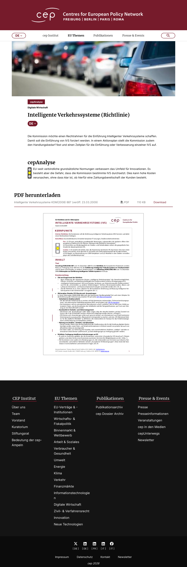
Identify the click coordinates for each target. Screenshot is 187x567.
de (18, 35)
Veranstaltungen (150, 420)
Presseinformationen (153, 414)
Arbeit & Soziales (66, 442)
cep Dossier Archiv (110, 414)
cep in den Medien (152, 427)
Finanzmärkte (64, 486)
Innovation (61, 518)
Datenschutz (85, 557)
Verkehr (59, 480)
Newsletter (146, 440)
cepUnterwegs (149, 433)
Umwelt (59, 460)
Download (160, 202)
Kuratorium (20, 427)
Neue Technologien (68, 524)
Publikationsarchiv (109, 407)
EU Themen (76, 35)
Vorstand (18, 420)
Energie (59, 467)
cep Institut (50, 35)
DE (32, 123)
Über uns (18, 407)
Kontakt (105, 557)
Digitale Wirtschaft (67, 504)
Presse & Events (133, 35)
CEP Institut (24, 398)
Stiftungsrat (20, 433)
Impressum (62, 557)
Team (16, 414)
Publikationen (103, 35)
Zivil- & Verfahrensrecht (71, 511)
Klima (58, 473)
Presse (143, 407)
